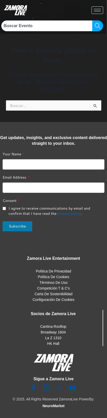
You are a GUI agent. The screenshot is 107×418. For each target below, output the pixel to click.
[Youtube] (72, 388)
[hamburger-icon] (97, 10)
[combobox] (46, 25)
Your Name (13, 154)
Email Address (16, 177)
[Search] (97, 25)
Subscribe (17, 226)
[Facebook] (33, 388)
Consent (11, 200)
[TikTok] (59, 388)
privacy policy (69, 213)
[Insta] (46, 388)
